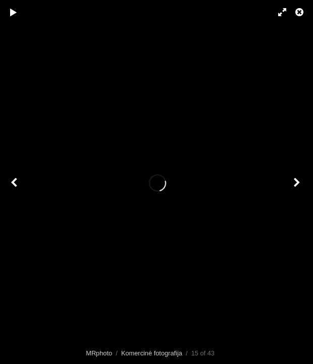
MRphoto (99, 353)
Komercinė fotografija (151, 353)
